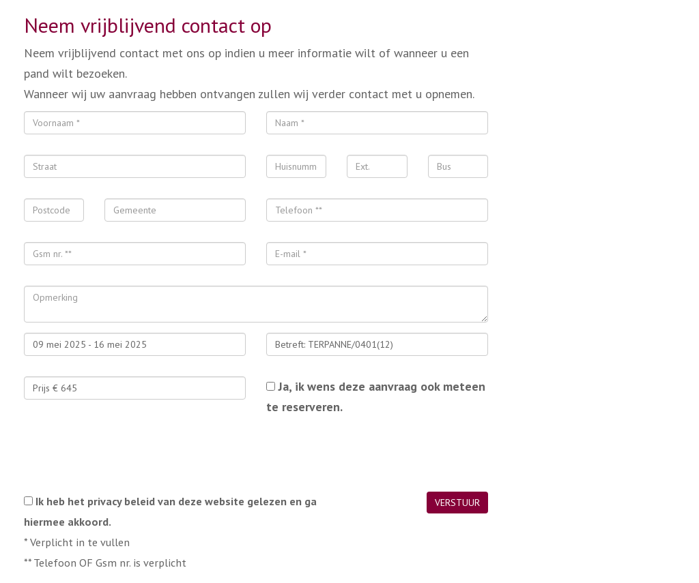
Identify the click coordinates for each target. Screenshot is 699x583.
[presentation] (127, 454)
